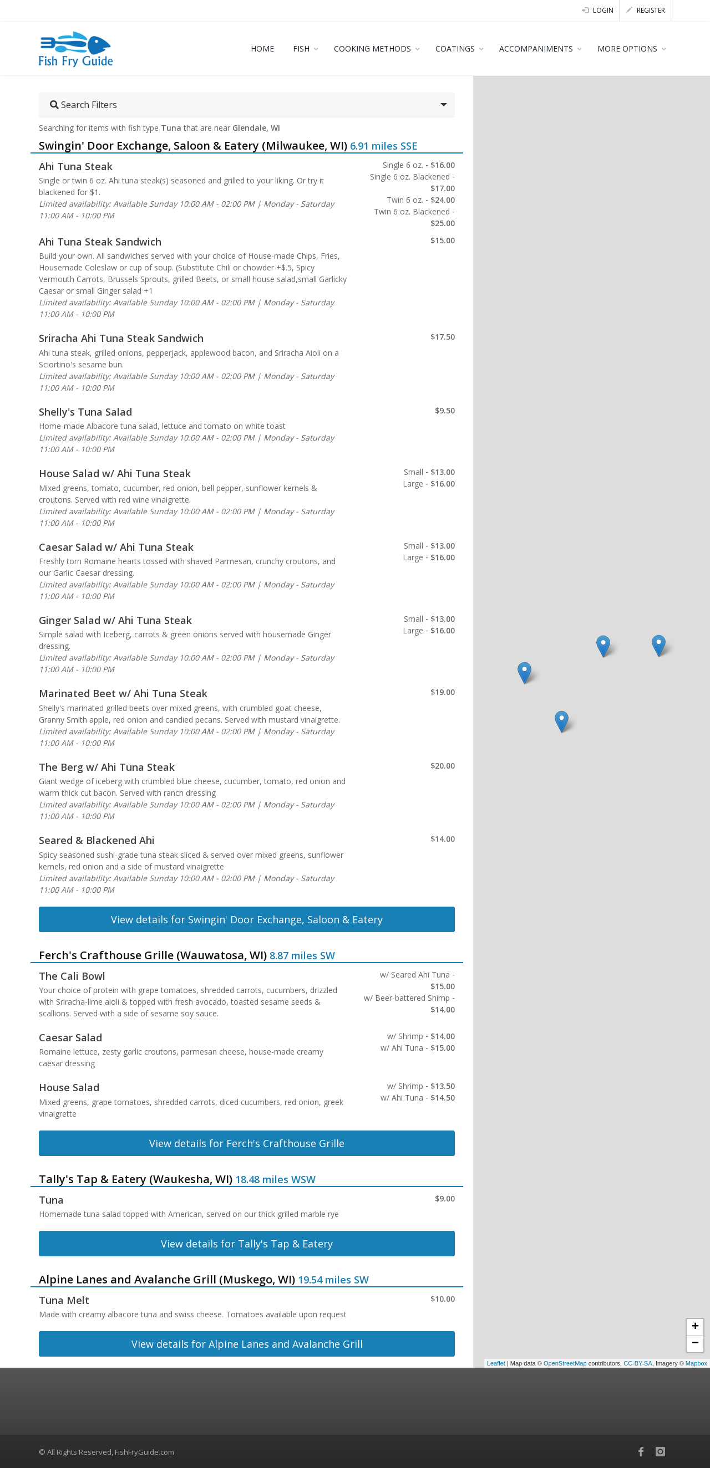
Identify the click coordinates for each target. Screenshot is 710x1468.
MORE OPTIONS (627, 48)
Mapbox (696, 1363)
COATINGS (455, 48)
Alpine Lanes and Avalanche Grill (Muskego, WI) (167, 1279)
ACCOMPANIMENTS (536, 48)
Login (597, 10)
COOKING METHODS (372, 48)
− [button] (695, 1344)
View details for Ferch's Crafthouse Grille (246, 1143)
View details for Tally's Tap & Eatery (247, 1243)
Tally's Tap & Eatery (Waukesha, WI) (135, 1179)
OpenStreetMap (565, 1363)
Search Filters (83, 105)
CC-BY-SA (637, 1363)
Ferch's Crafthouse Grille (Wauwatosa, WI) (153, 955)
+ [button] (695, 1327)
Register (645, 10)
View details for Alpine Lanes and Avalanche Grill (247, 1344)
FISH (301, 48)
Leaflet (496, 1363)
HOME (262, 48)
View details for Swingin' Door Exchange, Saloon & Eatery (247, 919)
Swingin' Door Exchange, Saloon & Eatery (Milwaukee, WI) (193, 145)
